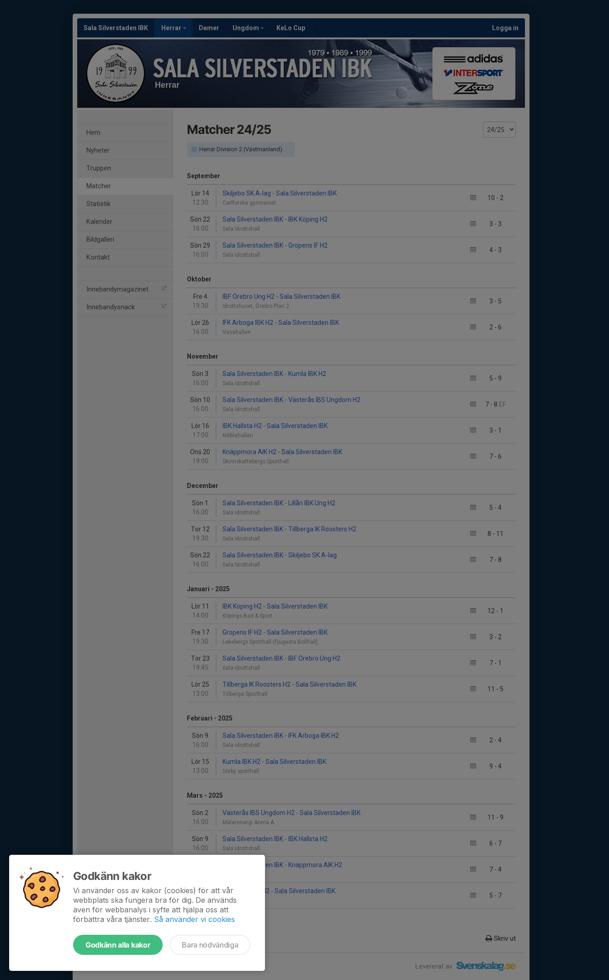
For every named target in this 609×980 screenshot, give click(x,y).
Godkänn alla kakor (117, 944)
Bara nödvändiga (210, 944)
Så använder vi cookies (194, 919)
